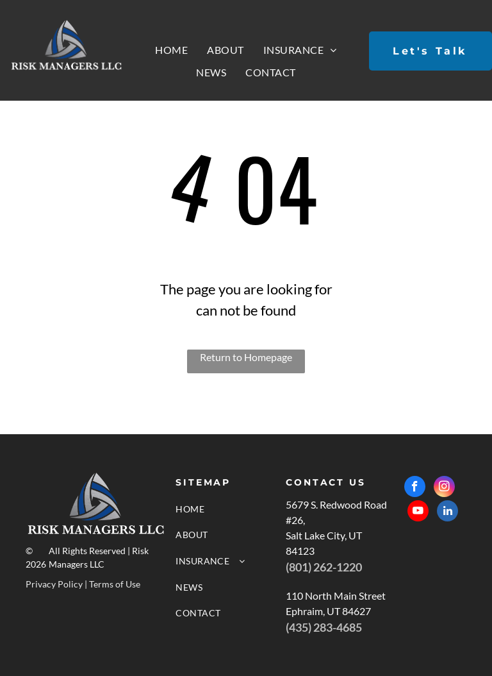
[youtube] (418, 512)
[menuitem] (171, 50)
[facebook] (414, 488)
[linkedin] (447, 512)
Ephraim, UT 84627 (328, 611)
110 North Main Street (336, 595)
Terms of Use (114, 584)
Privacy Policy (54, 584)
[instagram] (444, 488)
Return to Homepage (246, 357)
